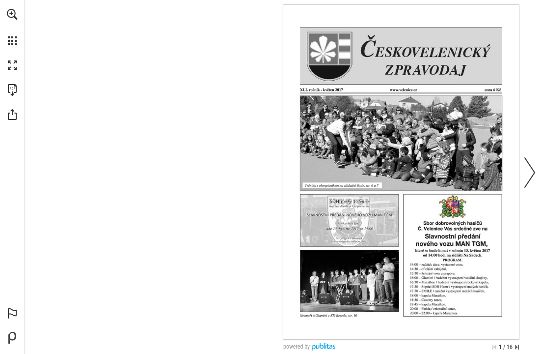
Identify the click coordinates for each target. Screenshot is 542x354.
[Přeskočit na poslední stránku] (517, 347)
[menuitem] (12, 27)
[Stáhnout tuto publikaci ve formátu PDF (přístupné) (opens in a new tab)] (12, 90)
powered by (296, 346)
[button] (12, 14)
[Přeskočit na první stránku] (494, 347)
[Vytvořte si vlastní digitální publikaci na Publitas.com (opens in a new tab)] (12, 337)
